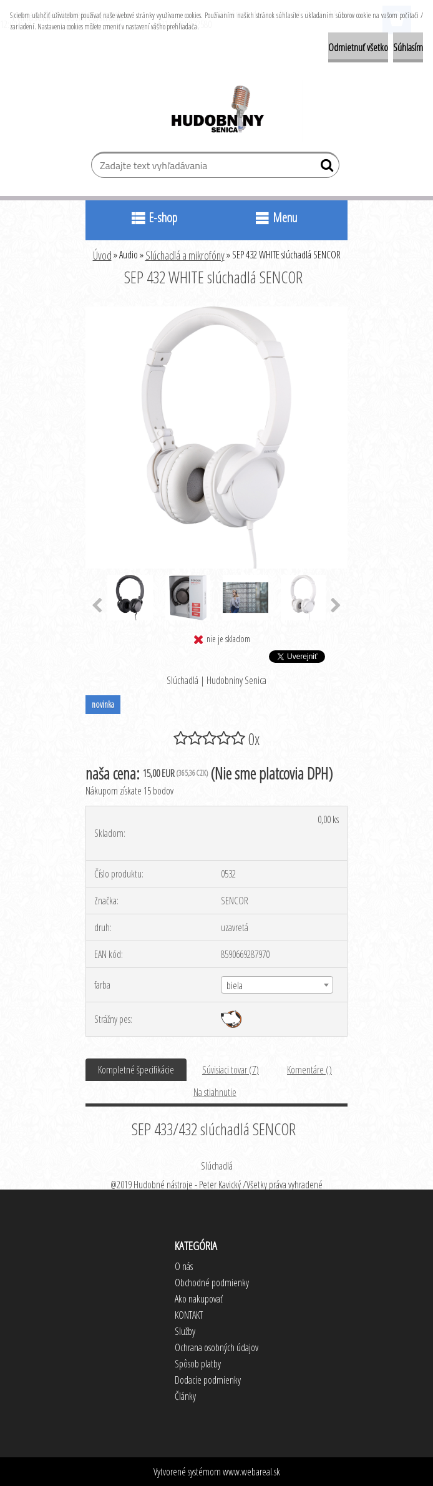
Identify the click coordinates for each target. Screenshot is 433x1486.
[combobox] (277, 985)
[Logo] (217, 111)
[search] (325, 168)
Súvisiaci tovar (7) (230, 1070)
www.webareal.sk (251, 1472)
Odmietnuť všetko (358, 47)
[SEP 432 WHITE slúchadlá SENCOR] (216, 311)
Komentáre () (309, 1070)
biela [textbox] (234, 985)
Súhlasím (408, 47)
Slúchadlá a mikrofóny (185, 255)
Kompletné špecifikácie (136, 1070)
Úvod (102, 255)
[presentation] (97, 606)
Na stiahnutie (214, 1092)
